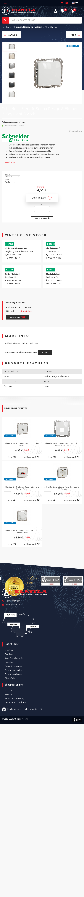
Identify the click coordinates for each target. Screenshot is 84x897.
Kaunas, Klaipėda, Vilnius (28, 27)
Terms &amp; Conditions (16, 702)
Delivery (8, 690)
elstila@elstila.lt (11, 604)
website (45, 352)
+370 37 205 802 (23, 307)
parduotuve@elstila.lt (24, 311)
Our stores (9, 654)
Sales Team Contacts (14, 658)
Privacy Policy (10, 678)
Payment (8, 694)
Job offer (9, 662)
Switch (7, 174)
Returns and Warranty (14, 698)
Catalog (10, 34)
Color (7, 180)
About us (9, 650)
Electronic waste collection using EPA (22, 709)
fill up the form (51, 27)
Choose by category (13, 674)
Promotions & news (13, 666)
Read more (10, 162)
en (75, 2)
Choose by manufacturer (15, 670)
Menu (75, 34)
